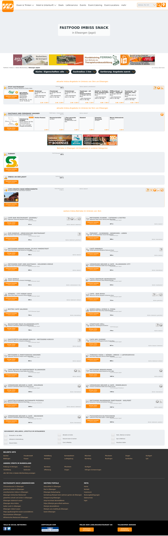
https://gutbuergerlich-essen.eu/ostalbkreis (18, 512)
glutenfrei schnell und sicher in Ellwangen (17, 498)
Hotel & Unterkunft (45, 5)
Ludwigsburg (68, 459)
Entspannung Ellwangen (52, 498)
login (85, 501)
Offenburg (47, 470)
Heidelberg (48, 456)
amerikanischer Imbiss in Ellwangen (15, 493)
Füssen (26, 459)
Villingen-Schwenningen (93, 470)
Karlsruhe (27, 470)
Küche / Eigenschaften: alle (50, 72)
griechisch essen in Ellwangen (13, 490)
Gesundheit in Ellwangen (52, 487)
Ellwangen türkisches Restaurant (14, 495)
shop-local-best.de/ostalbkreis (54, 501)
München (88, 456)
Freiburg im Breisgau (10, 467)
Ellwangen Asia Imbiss (11, 504)
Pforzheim (108, 456)
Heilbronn (27, 467)
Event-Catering (95, 5)
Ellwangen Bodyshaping (52, 493)
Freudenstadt (28, 456)
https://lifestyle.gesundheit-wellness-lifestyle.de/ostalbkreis (56, 505)
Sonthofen (128, 459)
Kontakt (86, 490)
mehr (123, 5)
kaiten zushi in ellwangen (12, 507)
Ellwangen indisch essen (11, 509)
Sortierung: (115, 72)
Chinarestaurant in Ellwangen (13, 487)
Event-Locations (111, 5)
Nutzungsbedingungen (92, 495)
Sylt (147, 459)
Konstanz (47, 459)
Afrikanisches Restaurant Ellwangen (15, 518)
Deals (61, 5)
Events (83, 5)
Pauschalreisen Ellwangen (12, 515)
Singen (127, 456)
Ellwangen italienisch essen (12, 501)
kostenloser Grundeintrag (124, 530)
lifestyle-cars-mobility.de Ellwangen (56, 509)
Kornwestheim (69, 456)
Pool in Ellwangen (50, 490)
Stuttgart (149, 456)
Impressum (88, 493)
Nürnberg (88, 459)
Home (86, 487)
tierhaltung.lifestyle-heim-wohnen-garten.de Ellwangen (63, 495)
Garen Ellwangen (49, 512)
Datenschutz (88, 498)
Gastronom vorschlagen (87, 530)
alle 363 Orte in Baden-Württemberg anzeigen (19, 473)
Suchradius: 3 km (82, 72)
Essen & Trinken (24, 5)
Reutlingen (109, 459)
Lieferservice (72, 5)
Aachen (6, 456)
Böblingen (6, 459)
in (8, 68)
